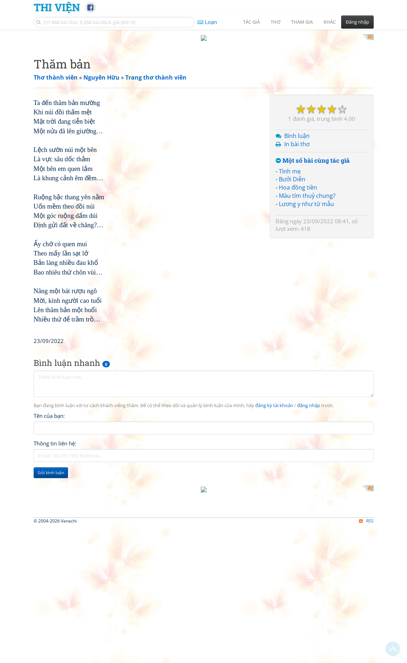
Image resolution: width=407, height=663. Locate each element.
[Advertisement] (204, 84)
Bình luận (297, 230)
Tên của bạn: (49, 609)
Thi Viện (57, 7)
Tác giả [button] (251, 22)
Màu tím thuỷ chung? (307, 290)
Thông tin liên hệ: (55, 637)
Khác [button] (330, 22)
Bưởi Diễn (292, 273)
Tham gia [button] (302, 22)
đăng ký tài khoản (274, 599)
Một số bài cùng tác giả (313, 254)
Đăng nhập (357, 22)
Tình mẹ (290, 265)
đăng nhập (308, 599)
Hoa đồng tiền (298, 281)
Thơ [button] (275, 22)
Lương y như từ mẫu (306, 297)
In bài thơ (297, 238)
